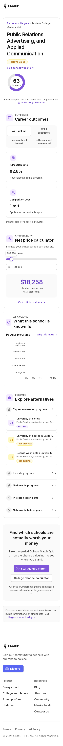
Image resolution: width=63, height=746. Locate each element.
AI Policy (34, 729)
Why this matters (47, 334)
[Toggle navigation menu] (57, 6)
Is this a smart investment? (44, 142)
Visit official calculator (31, 302)
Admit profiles (12, 699)
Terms (7, 729)
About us (40, 693)
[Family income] (18, 267)
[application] (31, 360)
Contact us (41, 711)
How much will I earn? (19, 142)
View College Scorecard (31, 102)
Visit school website (20, 67)
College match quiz (15, 693)
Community (41, 699)
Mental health (43, 705)
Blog (37, 687)
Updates (8, 705)
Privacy (20, 729)
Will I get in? (19, 131)
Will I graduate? (44, 131)
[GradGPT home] (12, 6)
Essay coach (11, 687)
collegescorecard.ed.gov (20, 617)
